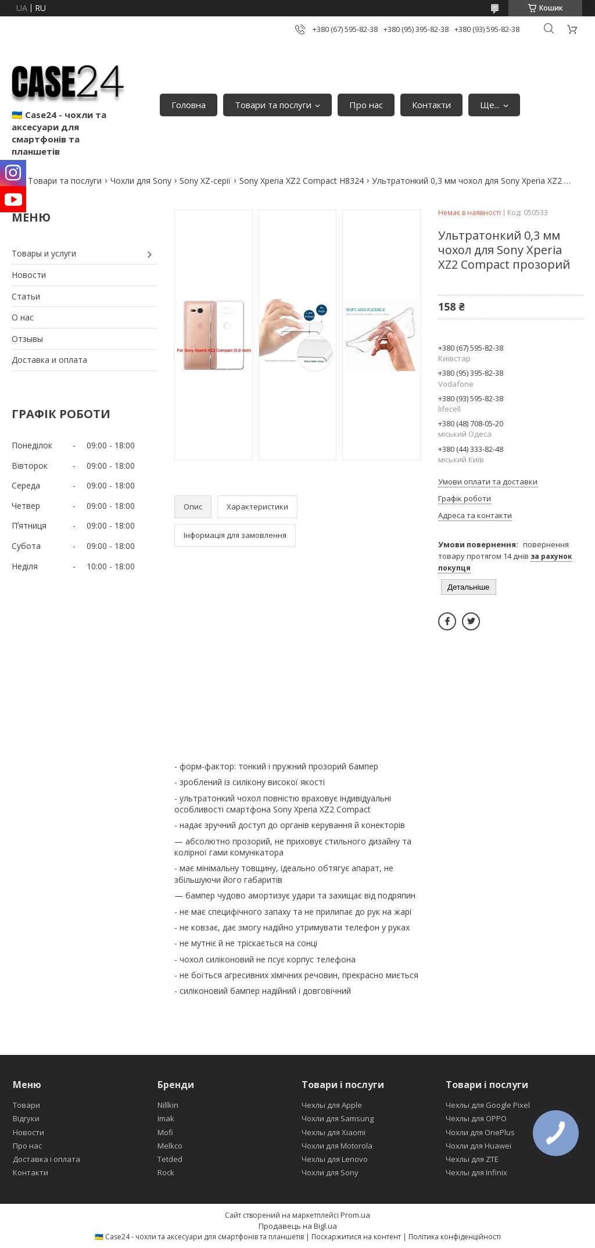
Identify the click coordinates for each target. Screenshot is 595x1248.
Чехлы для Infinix (476, 1172)
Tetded (169, 1159)
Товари (26, 1105)
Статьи (26, 296)
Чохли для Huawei (478, 1145)
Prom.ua (355, 1215)
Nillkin (167, 1105)
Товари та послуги (273, 104)
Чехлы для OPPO (476, 1118)
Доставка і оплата (46, 1159)
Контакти (431, 104)
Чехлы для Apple (332, 1105)
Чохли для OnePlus (480, 1132)
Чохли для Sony (140, 180)
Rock (165, 1172)
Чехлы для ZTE (472, 1159)
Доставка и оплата (49, 359)
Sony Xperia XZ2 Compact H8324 (301, 180)
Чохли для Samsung (338, 1118)
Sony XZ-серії (205, 180)
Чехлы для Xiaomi (333, 1132)
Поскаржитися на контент (356, 1237)
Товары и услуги (44, 253)
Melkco (169, 1145)
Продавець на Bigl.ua (298, 1226)
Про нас (366, 104)
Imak (165, 1118)
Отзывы (27, 338)
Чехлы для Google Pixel (488, 1105)
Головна (188, 104)
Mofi (165, 1132)
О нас (23, 317)
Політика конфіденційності (454, 1237)
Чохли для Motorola (337, 1145)
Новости (29, 274)
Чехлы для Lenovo (335, 1159)
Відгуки (26, 1118)
